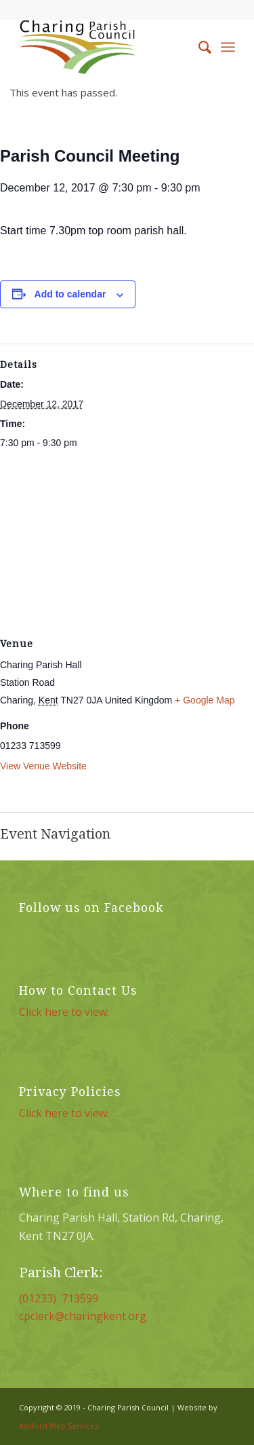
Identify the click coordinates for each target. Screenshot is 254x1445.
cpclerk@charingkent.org (82, 1316)
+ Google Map (204, 700)
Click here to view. (64, 1011)
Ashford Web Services (58, 1426)
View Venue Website (43, 766)
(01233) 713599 (58, 1298)
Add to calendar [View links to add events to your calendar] (70, 294)
